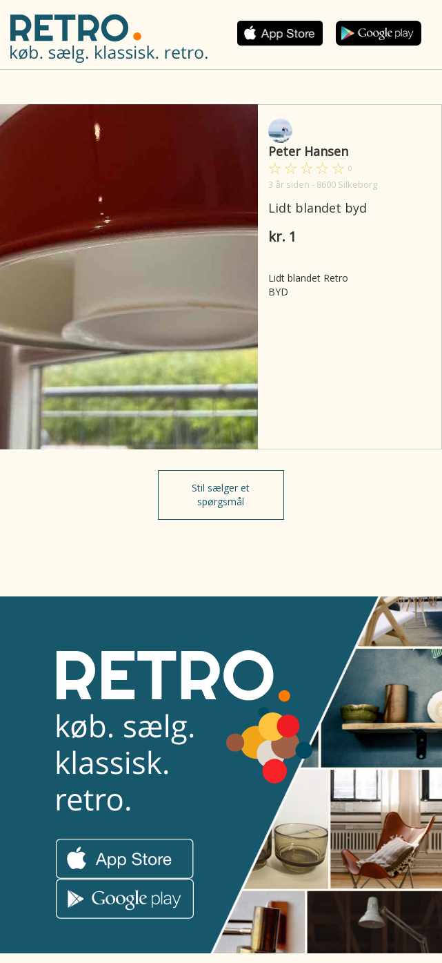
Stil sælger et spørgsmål (221, 494)
